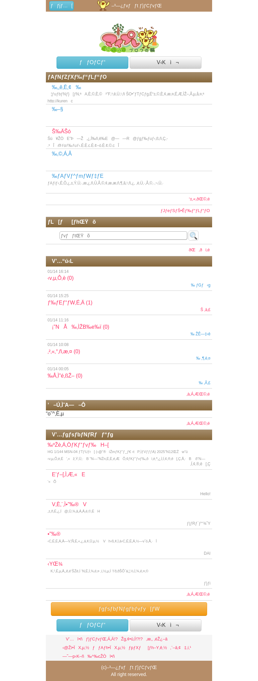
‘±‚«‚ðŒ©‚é (199, 198)
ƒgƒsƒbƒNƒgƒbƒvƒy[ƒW (129, 609)
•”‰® (129, 544)
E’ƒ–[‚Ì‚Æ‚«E (129, 485)
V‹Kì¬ (165, 62)
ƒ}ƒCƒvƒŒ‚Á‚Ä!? (102, 638)
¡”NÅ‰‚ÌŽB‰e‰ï (129, 327)
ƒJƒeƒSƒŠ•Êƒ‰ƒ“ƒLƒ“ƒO (185, 210)
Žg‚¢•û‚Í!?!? (132, 638)
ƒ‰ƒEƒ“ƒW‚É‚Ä (129, 302)
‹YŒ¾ (129, 574)
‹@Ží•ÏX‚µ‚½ (76, 647)
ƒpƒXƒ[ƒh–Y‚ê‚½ (148, 647)
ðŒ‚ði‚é (198, 249)
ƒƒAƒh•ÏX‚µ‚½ (108, 647)
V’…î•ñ (72, 638)
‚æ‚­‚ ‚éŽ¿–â (156, 638)
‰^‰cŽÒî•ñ (101, 656)
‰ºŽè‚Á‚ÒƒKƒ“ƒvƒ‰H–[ (130, 456)
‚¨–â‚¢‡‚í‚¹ (180, 647)
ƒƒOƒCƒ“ (92, 62)
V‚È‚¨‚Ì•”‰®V (129, 514)
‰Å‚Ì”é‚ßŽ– (129, 376)
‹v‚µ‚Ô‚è (129, 278)
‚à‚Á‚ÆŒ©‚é (198, 394)
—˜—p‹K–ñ (73, 656)
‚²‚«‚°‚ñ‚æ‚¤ (129, 351)
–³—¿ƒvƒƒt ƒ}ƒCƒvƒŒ (129, 5)
